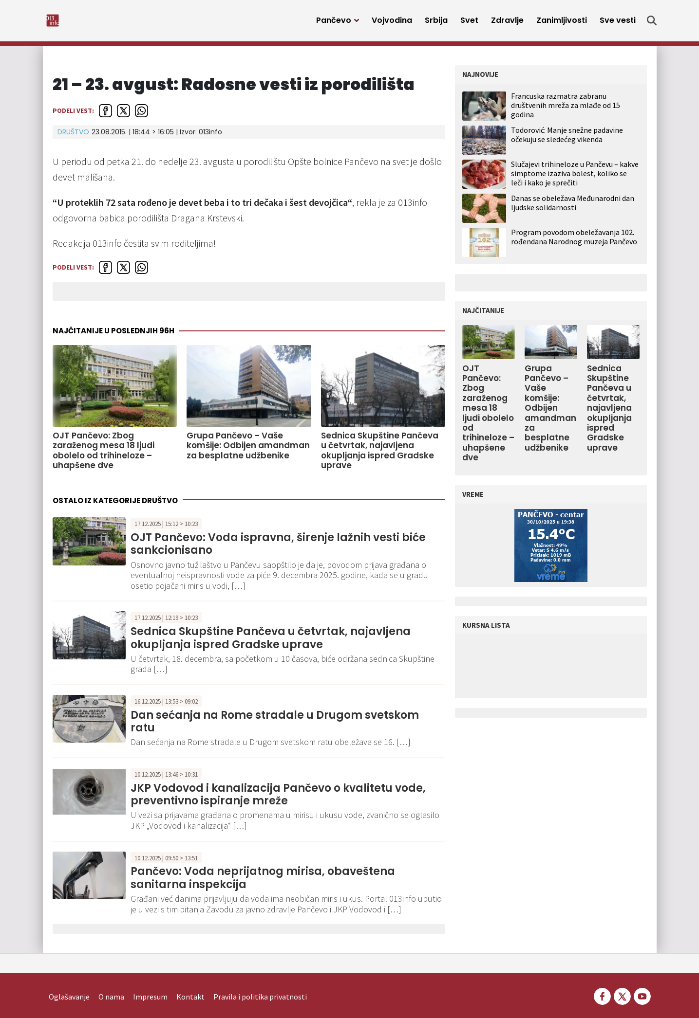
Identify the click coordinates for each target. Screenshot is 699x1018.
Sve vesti (618, 23)
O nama (111, 982)
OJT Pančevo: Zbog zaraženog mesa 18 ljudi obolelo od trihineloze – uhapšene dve (103, 455)
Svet (469, 23)
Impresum (150, 982)
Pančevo (333, 23)
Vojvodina (392, 23)
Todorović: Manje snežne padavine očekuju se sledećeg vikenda (567, 139)
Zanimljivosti (561, 23)
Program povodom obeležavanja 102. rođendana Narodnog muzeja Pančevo (574, 241)
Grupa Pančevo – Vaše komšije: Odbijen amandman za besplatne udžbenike (248, 450)
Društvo (73, 137)
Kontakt (190, 982)
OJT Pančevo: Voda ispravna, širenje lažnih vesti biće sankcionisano (278, 549)
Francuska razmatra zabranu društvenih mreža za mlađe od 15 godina (565, 110)
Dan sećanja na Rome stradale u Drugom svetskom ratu (275, 726)
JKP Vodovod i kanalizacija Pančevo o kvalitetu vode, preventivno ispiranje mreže (278, 799)
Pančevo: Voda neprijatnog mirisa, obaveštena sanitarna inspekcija (263, 883)
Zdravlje (507, 23)
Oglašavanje (69, 982)
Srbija (436, 23)
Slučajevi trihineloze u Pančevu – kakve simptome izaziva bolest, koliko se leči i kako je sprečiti (575, 178)
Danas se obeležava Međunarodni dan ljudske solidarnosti (572, 207)
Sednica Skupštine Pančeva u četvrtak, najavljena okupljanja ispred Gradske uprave (379, 455)
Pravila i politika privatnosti (260, 982)
